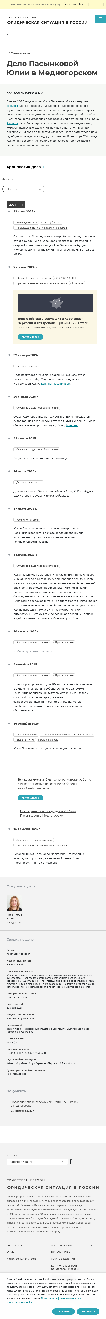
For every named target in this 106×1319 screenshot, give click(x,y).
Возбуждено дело (27, 222)
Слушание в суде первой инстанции (37, 407)
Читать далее (30, 336)
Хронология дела (24, 167)
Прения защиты (64, 642)
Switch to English (74, 4)
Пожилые (78, 283)
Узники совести (20, 53)
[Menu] (100, 19)
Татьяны (12, 105)
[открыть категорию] (71, 1162)
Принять (64, 1311)
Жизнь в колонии (63, 1258)
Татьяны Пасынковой (55, 383)
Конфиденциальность (21, 1258)
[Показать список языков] (89, 4)
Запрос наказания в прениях (33, 642)
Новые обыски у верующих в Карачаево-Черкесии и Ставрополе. (53, 323)
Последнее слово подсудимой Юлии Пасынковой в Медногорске (48, 813)
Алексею (72, 425)
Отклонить (88, 1311)
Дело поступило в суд (29, 366)
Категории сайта (21, 1162)
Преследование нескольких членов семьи (41, 227)
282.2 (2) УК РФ (52, 222)
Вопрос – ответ (61, 1251)
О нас (10, 1251)
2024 (12, 204)
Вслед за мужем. (55, 784)
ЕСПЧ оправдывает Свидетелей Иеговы (65, 1267)
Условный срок (49, 739)
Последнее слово (26, 734)
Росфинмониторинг (28, 519)
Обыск (20, 278)
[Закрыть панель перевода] (103, 4)
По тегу (16, 189)
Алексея (12, 123)
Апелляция (22, 840)
